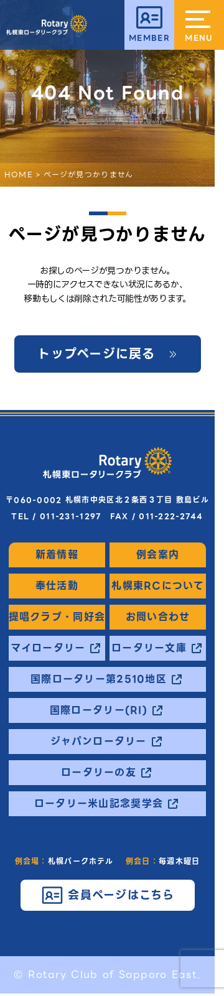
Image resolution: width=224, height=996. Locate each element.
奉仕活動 (56, 586)
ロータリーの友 (98, 772)
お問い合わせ (158, 617)
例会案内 (157, 554)
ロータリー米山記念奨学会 (98, 803)
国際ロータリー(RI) (98, 710)
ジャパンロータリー (98, 741)
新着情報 (56, 554)
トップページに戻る (96, 354)
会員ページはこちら (121, 895)
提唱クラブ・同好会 (57, 617)
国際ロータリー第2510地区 (98, 679)
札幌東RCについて (157, 586)
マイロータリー (48, 648)
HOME (18, 174)
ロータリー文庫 (149, 648)
